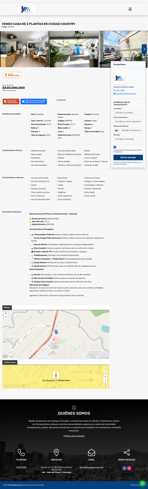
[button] (68, 65)
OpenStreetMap (104, 358)
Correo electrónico (121, 117)
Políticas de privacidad (74, 436)
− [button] (6, 317)
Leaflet (90, 358)
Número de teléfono (121, 126)
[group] (24, 49)
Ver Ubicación (49, 380)
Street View (12, 75)
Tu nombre (118, 109)
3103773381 (120, 90)
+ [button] (6, 313)
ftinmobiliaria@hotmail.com (126, 94)
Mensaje (117, 135)
